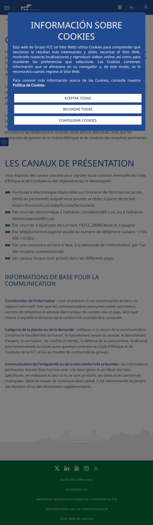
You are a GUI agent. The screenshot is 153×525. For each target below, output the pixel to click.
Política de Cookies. (29, 85)
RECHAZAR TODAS (77, 109)
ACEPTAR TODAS (77, 98)
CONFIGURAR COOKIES (78, 120)
